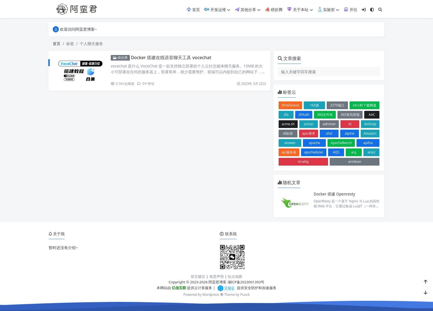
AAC (372, 114)
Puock (245, 294)
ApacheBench (341, 142)
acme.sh (288, 124)
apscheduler (313, 152)
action (308, 124)
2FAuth (304, 114)
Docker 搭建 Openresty (334, 194)
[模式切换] (372, 10)
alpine (349, 133)
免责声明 (216, 276)
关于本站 (300, 9)
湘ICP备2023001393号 (246, 281)
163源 (314, 105)
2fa (286, 114)
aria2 (371, 152)
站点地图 (235, 276)
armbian (354, 161)
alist (329, 133)
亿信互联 (178, 287)
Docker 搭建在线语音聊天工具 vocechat (171, 57)
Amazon (370, 133)
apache (314, 142)
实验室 (328, 9)
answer (289, 142)
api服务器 (289, 152)
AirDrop (370, 124)
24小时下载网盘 (364, 105)
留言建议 (198, 276)
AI (350, 124)
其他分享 (248, 9)
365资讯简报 (350, 114)
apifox (368, 142)
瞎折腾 (273, 9)
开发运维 (217, 9)
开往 (350, 9)
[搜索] (380, 10)
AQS (336, 152)
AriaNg (303, 161)
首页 (193, 9)
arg (354, 152)
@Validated (290, 105)
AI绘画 (288, 133)
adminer (329, 124)
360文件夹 (325, 114)
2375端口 (337, 105)
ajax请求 (308, 133)
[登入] (364, 10)
